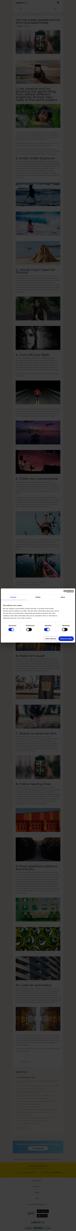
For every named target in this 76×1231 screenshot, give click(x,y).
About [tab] (63, 597)
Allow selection (50, 638)
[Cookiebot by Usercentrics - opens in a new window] (65, 591)
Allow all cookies (66, 638)
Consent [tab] (13, 597)
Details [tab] (38, 597)
